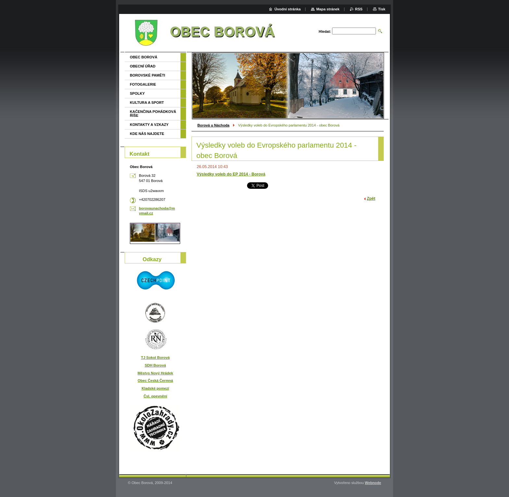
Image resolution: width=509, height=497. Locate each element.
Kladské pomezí (155, 388)
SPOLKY (137, 93)
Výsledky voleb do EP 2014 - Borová (231, 174)
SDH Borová (155, 365)
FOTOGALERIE (143, 84)
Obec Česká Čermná (155, 380)
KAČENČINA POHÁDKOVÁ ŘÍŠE (153, 113)
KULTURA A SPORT (147, 102)
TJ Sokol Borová (155, 357)
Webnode (373, 483)
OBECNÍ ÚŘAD (142, 66)
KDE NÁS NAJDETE (147, 134)
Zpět (371, 198)
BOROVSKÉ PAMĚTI (147, 75)
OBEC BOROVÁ (143, 57)
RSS (359, 9)
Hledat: (325, 31)
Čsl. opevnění (155, 396)
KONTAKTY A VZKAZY (149, 125)
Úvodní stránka (287, 9)
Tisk (381, 9)
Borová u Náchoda (213, 125)
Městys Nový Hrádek (155, 373)
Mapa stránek (328, 9)
